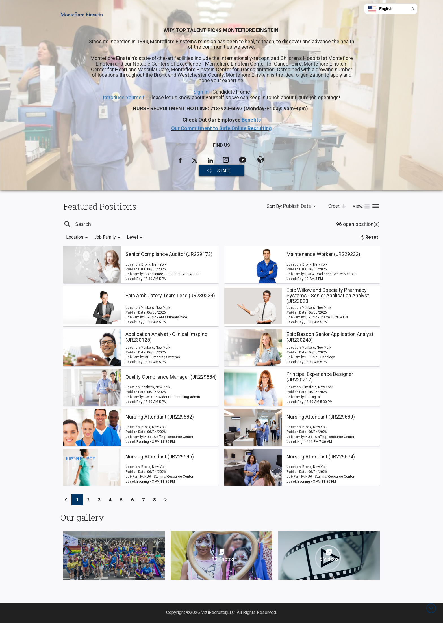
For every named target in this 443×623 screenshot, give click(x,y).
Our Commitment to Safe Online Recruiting (221, 128)
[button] (390, 9)
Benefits (251, 120)
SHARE (223, 171)
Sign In (201, 92)
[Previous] (66, 499)
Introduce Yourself (124, 97)
